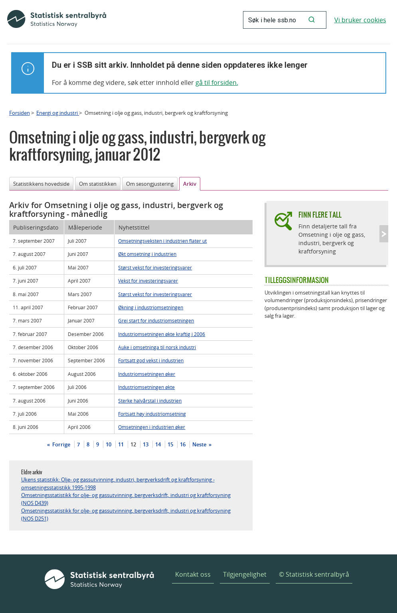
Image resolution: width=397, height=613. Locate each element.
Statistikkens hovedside (41, 183)
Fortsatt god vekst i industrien (151, 360)
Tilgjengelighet (245, 574)
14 (158, 444)
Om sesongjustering (150, 183)
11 (121, 444)
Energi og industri (57, 112)
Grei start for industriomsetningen (156, 320)
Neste (199, 444)
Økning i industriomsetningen (150, 307)
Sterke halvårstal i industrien (150, 400)
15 (170, 444)
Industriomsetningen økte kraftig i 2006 (161, 334)
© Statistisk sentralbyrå (314, 574)
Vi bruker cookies (360, 20)
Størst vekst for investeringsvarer (155, 267)
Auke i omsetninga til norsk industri (157, 347)
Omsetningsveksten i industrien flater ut (162, 241)
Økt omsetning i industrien (147, 254)
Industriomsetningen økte (146, 387)
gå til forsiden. (217, 82)
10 (108, 444)
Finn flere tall (320, 215)
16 (183, 444)
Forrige (60, 444)
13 (145, 444)
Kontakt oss (193, 574)
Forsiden (19, 112)
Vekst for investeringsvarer (148, 280)
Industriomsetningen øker (146, 374)
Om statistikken (98, 183)
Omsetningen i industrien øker (151, 427)
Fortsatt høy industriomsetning (152, 414)
